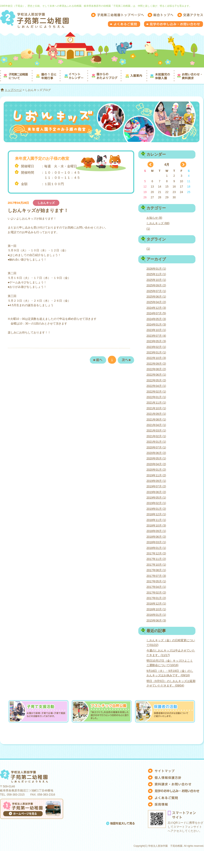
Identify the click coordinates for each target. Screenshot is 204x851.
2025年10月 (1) (156, 279)
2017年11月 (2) (156, 559)
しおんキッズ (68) (158, 223)
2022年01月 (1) (156, 397)
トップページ (13, 90)
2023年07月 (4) (156, 335)
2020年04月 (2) (156, 464)
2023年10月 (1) (156, 330)
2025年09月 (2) (156, 285)
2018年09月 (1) (156, 531)
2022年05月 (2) (156, 380)
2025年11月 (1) (156, 274)
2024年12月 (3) (156, 307)
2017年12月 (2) (156, 553)
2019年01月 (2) (156, 508)
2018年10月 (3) (156, 525)
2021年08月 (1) (156, 419)
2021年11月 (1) (156, 402)
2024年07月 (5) (156, 313)
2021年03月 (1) (156, 430)
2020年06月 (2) (156, 453)
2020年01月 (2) (156, 469)
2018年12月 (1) (156, 514)
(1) (148, 228)
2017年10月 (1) (156, 564)
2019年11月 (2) (156, 475)
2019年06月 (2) (156, 492)
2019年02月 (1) (156, 503)
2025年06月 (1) (156, 296)
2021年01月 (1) (156, 441)
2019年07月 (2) (156, 486)
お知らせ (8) (154, 217)
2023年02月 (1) (156, 347)
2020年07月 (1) (156, 447)
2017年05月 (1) (156, 581)
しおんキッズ (46, 202)
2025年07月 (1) (156, 291)
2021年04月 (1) (156, 425)
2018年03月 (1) (156, 542)
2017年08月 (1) (156, 570)
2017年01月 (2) (156, 598)
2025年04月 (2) (156, 302)
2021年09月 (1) (156, 413)
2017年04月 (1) (156, 586)
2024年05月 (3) (156, 319)
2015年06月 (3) (156, 620)
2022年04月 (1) (156, 385)
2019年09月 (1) (156, 480)
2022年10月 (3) (156, 358)
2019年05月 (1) (156, 497)
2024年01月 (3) (156, 324)
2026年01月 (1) (156, 268)
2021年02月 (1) (156, 436)
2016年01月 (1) (156, 614)
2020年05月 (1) (156, 458)
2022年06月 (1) (156, 374)
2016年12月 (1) (156, 603)
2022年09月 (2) (156, 363)
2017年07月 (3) (156, 575)
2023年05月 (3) (156, 341)
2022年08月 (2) (156, 369)
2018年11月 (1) (156, 520)
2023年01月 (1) (156, 352)
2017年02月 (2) (156, 592)
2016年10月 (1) (156, 609)
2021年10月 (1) (156, 408)
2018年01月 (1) (156, 548)
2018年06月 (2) (156, 536)
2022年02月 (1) (156, 391)
